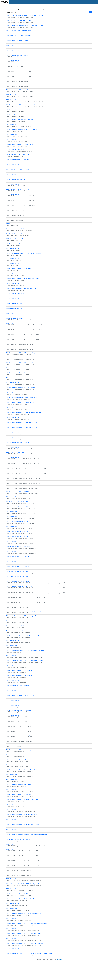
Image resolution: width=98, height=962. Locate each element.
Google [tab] (8, 6)
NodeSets (19, 2)
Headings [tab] (14, 6)
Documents (13, 2)
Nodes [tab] (20, 6)
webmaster (59, 959)
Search (25, 2)
